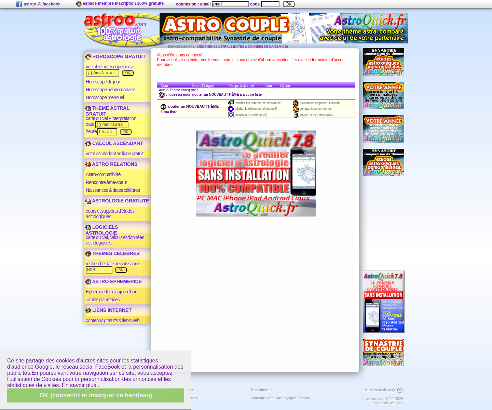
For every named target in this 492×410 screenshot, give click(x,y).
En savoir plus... (81, 385)
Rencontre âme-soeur (106, 182)
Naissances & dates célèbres (113, 190)
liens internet (261, 389)
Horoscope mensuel (105, 97)
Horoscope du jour (103, 81)
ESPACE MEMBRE (181, 46)
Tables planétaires (103, 299)
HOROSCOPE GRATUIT (115, 56)
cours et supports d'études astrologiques (110, 213)
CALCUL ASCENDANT (114, 143)
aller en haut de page (382, 389)
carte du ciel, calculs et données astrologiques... (115, 240)
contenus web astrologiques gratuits (280, 398)
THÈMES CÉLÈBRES (112, 253)
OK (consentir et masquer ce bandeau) (95, 395)
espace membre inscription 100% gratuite (120, 3)
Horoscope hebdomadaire (110, 89)
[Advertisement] (383, 223)
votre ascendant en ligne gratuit (114, 153)
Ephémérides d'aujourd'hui (111, 291)
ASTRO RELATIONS (111, 164)
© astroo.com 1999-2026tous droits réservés (382, 400)
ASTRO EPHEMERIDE (113, 281)
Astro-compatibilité (103, 174)
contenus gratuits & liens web (112, 320)
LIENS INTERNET (108, 310)
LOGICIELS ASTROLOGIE (101, 230)
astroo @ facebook (38, 4)
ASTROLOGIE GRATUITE (117, 200)
